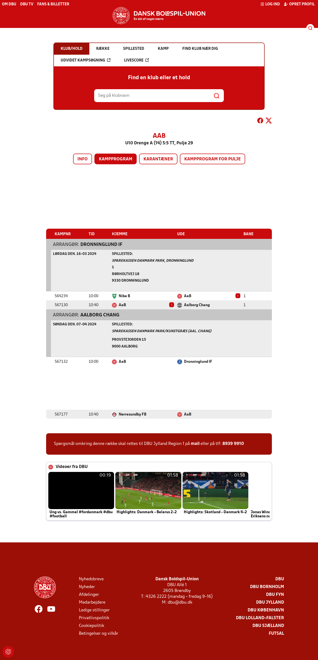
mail (195, 444)
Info (82, 159)
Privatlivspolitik (94, 618)
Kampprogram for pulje (212, 159)
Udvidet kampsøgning (85, 60)
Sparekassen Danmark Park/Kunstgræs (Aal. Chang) (161, 331)
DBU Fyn (275, 594)
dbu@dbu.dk (180, 602)
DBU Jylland (270, 602)
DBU (279, 579)
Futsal (276, 633)
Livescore (136, 60)
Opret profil (299, 4)
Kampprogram (115, 159)
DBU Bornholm (267, 587)
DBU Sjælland (268, 626)
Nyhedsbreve (91, 579)
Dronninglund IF (101, 244)
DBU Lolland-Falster (260, 618)
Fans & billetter (53, 4)
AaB (187, 296)
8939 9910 (233, 444)
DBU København (266, 610)
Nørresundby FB (132, 414)
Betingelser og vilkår (98, 633)
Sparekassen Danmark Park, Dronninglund (152, 260)
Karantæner (158, 159)
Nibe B (124, 296)
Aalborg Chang (197, 305)
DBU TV (26, 4)
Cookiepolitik (91, 626)
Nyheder (87, 587)
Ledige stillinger (94, 610)
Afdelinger (89, 594)
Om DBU (9, 4)
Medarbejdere (92, 602)
